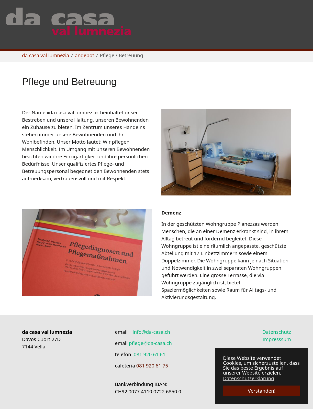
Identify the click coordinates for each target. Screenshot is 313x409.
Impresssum (276, 339)
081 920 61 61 (150, 354)
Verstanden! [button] (262, 390)
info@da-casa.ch (151, 332)
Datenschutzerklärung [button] (248, 378)
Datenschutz (276, 332)
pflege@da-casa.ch (150, 343)
